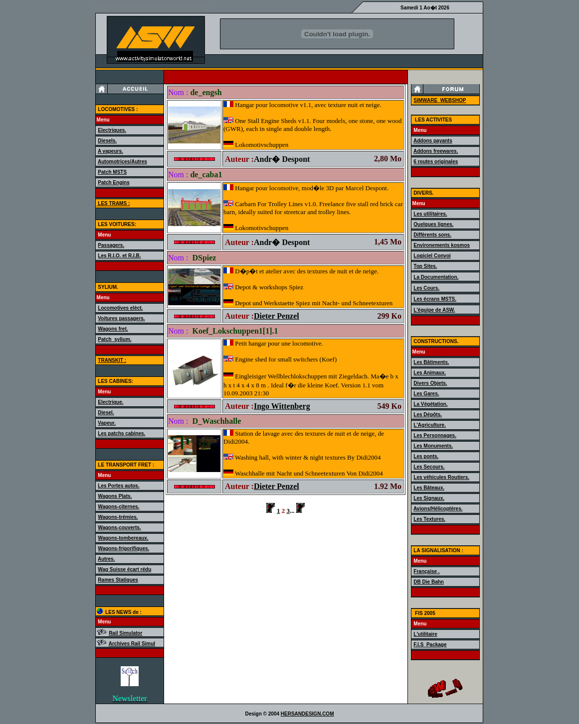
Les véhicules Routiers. (441, 477)
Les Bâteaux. (428, 487)
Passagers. (111, 245)
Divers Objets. (430, 383)
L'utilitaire (425, 634)
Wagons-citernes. (118, 506)
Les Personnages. (434, 435)
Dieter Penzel (276, 316)
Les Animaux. (429, 372)
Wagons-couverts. (119, 527)
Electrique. (110, 402)
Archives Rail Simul (132, 643)
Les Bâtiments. (431, 362)
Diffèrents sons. (432, 235)
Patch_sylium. (114, 339)
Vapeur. (107, 423)
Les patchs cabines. (121, 433)
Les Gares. (426, 393)
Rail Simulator (125, 633)
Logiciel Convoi (431, 255)
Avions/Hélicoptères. (438, 508)
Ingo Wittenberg (282, 406)
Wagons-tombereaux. (123, 538)
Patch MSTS (112, 172)
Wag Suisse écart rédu (124, 569)
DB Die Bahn (428, 582)
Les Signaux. (428, 498)
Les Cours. (426, 288)
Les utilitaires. (430, 214)
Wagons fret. (113, 329)
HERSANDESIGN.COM (307, 714)
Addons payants (432, 140)
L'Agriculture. (429, 425)
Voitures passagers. (121, 318)
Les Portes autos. (118, 485)
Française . (426, 571)
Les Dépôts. (427, 414)
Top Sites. (425, 266)
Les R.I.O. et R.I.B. (119, 255)
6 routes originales (435, 161)
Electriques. (112, 130)
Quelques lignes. (433, 224)
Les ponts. (425, 456)
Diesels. (107, 140)
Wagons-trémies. (118, 517)
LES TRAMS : (113, 203)
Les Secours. (428, 467)
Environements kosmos (441, 245)
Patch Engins (113, 182)
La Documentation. (435, 277)
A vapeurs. (110, 151)
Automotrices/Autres (122, 161)
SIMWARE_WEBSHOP (439, 100)
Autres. (106, 559)
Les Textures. (429, 519)
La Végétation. (430, 404)
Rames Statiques (118, 580)
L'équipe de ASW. (434, 310)
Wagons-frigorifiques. (123, 548)
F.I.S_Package (429, 644)
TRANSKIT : (112, 360)
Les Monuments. (433, 446)
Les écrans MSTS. (434, 299)
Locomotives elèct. (120, 308)
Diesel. (106, 412)
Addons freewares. (435, 151)
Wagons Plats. (115, 496)
